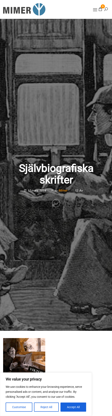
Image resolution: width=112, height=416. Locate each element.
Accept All (73, 407)
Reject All (46, 407)
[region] (46, 394)
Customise (19, 407)
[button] (95, 9)
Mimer (63, 190)
